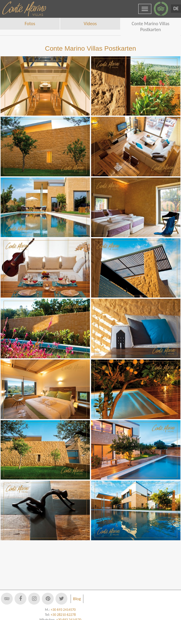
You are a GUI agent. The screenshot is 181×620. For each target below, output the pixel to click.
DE (176, 8)
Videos (90, 23)
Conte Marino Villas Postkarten (150, 26)
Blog (77, 598)
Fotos (30, 23)
